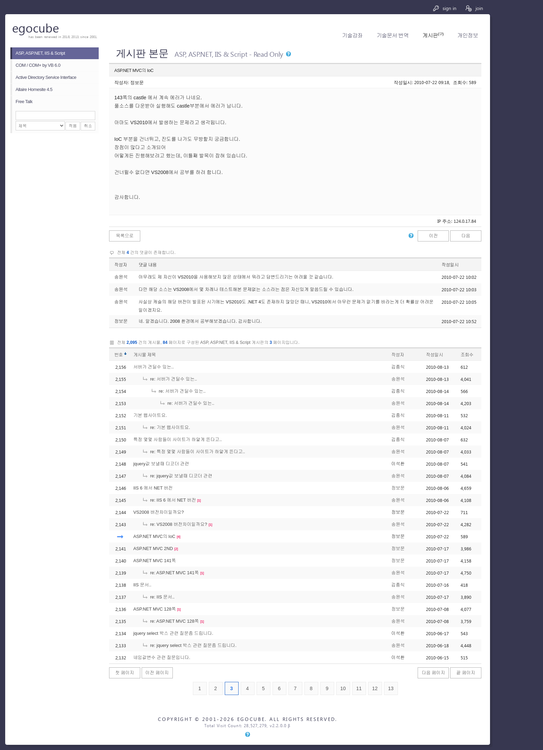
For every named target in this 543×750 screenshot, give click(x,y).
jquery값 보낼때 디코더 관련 (161, 463)
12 (375, 688)
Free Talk (24, 101)
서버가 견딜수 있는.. (153, 366)
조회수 (467, 354)
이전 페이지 (157, 672)
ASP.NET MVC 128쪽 (154, 609)
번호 (118, 354)
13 (391, 688)
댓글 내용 (148, 264)
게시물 (144, 354)
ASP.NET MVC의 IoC (154, 536)
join (474, 8)
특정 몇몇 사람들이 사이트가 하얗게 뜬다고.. (177, 439)
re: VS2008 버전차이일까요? (174, 524)
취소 (88, 126)
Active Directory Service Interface (46, 77)
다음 (465, 235)
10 (343, 688)
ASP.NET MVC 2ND (153, 548)
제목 (151, 354)
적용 (73, 126)
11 (359, 688)
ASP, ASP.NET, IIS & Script (40, 53)
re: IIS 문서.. (158, 597)
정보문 (397, 488)
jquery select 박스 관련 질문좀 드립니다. (173, 633)
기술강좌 (352, 35)
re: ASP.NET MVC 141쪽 (170, 572)
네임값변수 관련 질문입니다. (161, 657)
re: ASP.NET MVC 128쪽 (170, 621)
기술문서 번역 (392, 35)
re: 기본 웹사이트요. (166, 427)
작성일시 (450, 264)
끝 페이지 (465, 672)
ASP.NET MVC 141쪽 (154, 560)
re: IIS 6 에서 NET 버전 (169, 500)
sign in (444, 8)
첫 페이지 (124, 672)
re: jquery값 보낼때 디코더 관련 (177, 475)
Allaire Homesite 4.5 (34, 89)
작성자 (120, 264)
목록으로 (124, 235)
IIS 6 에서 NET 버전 (153, 488)
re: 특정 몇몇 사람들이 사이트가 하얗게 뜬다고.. (193, 451)
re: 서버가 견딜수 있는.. (169, 379)
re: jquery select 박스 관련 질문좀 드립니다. (189, 645)
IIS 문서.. (142, 584)
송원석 (397, 379)
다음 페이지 (433, 672)
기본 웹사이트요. (150, 415)
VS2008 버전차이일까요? (158, 512)
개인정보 (467, 35)
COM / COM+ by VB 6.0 (38, 65)
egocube (35, 27)
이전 (433, 235)
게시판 (432, 35)
